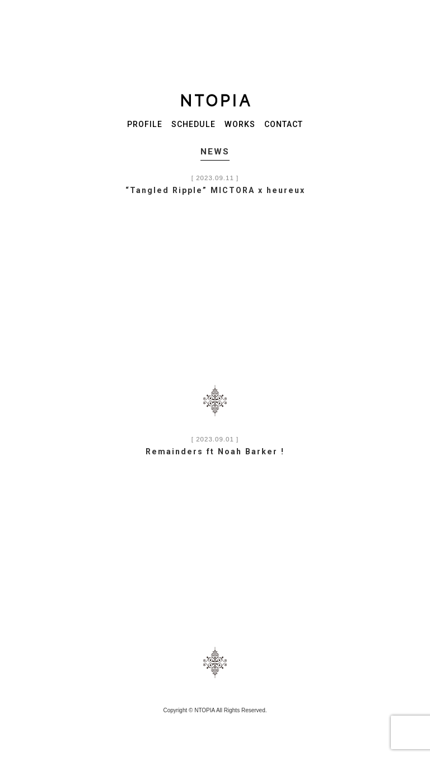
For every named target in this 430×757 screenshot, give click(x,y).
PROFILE (144, 124)
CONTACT (283, 124)
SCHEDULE (193, 124)
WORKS (240, 124)
